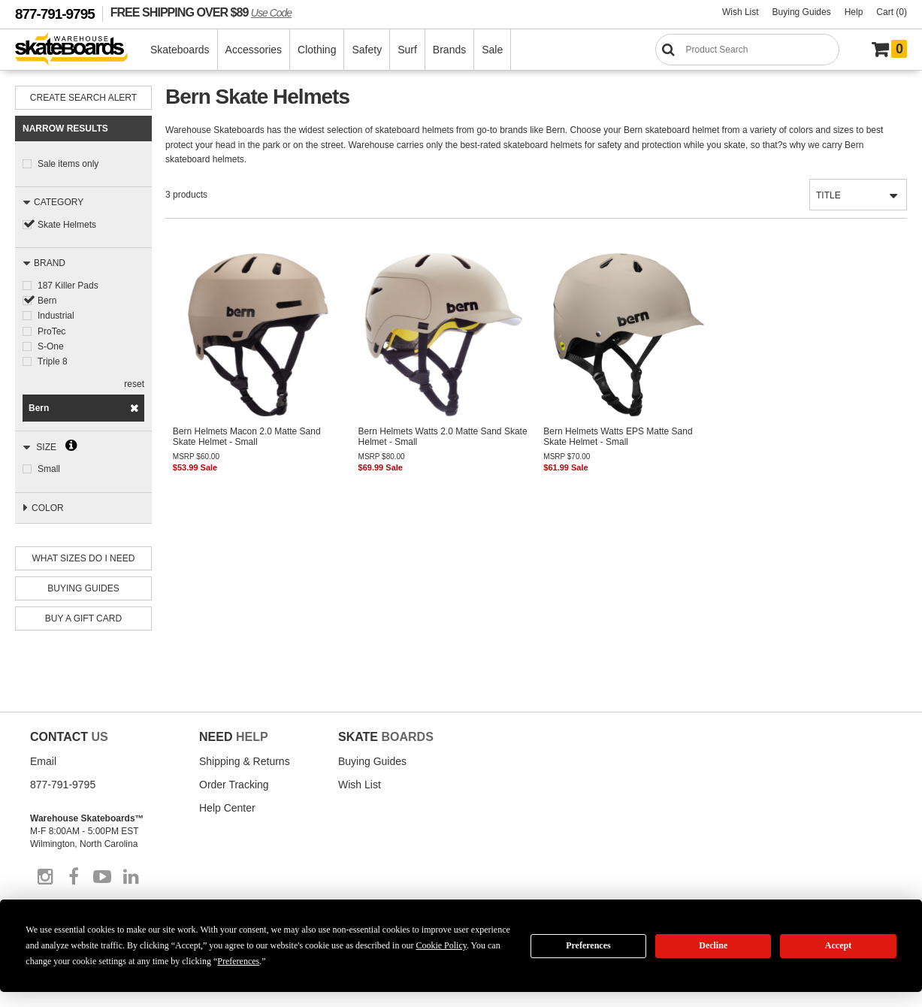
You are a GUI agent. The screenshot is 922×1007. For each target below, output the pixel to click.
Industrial (56, 315)
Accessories (254, 50)
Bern (47, 300)
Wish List (740, 12)
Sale (492, 50)
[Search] (747, 49)
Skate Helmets (67, 224)
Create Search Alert (83, 97)
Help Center (227, 806)
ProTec (51, 330)
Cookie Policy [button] (441, 945)
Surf (408, 50)
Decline (713, 945)
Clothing (317, 50)
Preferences (588, 945)
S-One (51, 345)
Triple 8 (53, 360)
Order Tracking (234, 783)
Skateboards (180, 50)
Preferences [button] (238, 961)
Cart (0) (891, 12)
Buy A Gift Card (83, 617)
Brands (450, 50)
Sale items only (68, 164)
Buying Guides (801, 12)
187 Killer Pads (68, 285)
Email (43, 760)
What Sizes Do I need (83, 557)
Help (854, 12)
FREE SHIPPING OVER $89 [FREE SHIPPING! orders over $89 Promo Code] (201, 12)
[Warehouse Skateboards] (79, 50)
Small (49, 468)
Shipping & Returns (244, 760)
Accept (838, 945)
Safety (367, 50)
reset (134, 383)
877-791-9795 (55, 14)
